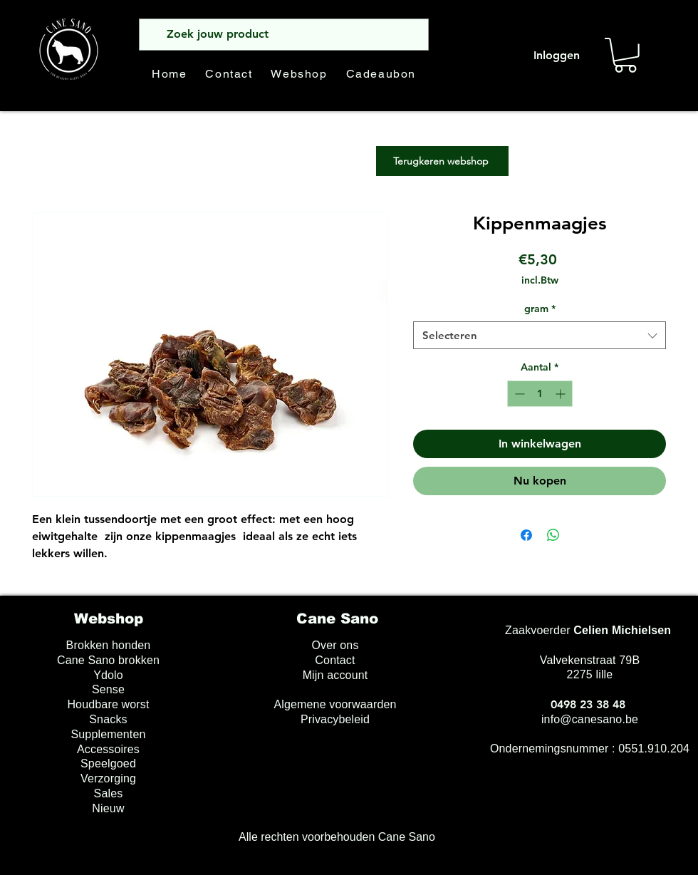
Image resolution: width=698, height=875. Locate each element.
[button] (625, 55)
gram (540, 308)
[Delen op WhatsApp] (553, 535)
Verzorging (108, 778)
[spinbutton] (540, 393)
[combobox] (539, 335)
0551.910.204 (653, 748)
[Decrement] (518, 393)
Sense (108, 689)
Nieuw (108, 808)
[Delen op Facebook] (526, 535)
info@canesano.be (589, 719)
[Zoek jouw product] (282, 34)
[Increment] (562, 393)
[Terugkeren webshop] (442, 161)
